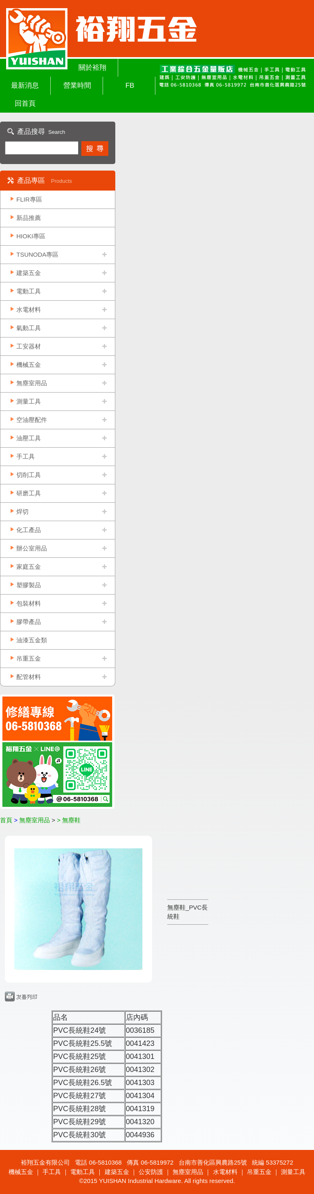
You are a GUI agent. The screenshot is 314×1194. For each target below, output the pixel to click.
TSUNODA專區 (37, 254)
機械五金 (28, 364)
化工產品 (28, 529)
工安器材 (28, 346)
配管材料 (28, 676)
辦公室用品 (31, 548)
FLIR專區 (29, 199)
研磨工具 (28, 493)
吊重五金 (28, 658)
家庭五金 (28, 566)
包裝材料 (28, 603)
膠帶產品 (28, 621)
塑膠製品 (28, 584)
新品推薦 (28, 217)
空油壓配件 (31, 419)
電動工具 (28, 291)
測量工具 (28, 401)
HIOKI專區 (30, 236)
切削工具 (28, 474)
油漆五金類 (31, 640)
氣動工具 (28, 327)
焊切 (22, 511)
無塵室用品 (31, 383)
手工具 (25, 456)
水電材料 (28, 309)
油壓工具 (28, 438)
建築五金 (28, 272)
